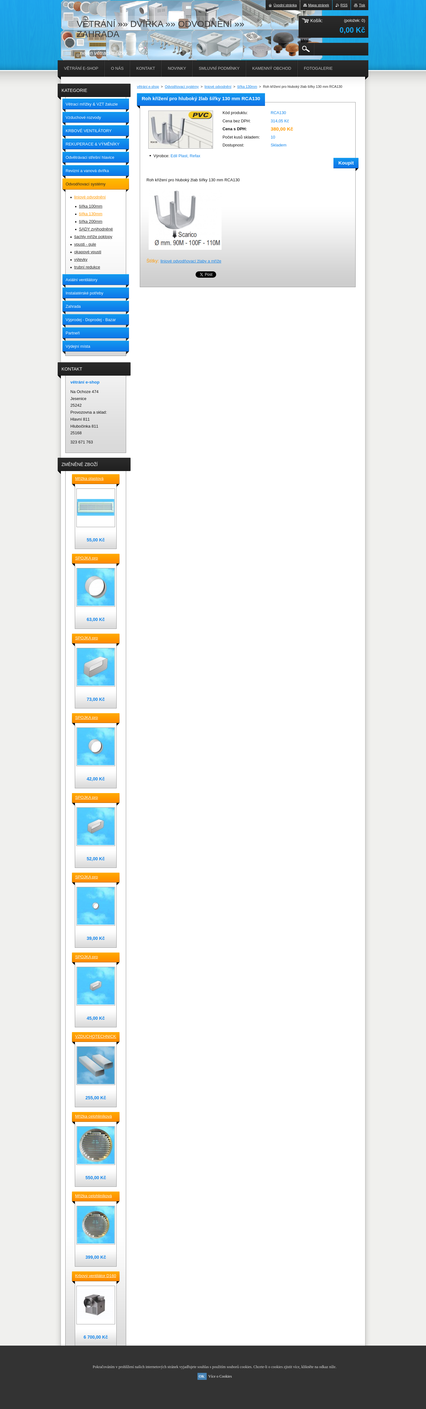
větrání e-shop (148, 86)
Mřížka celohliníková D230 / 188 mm (93, 1117)
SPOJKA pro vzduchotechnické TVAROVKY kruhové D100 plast (94, 877)
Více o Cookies (220, 1376)
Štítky (152, 260)
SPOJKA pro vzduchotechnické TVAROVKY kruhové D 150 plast (94, 558)
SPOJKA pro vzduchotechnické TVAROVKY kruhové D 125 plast (94, 718)
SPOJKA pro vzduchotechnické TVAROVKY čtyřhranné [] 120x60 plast (93, 957)
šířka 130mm (247, 86)
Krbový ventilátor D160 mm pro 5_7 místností (95, 1276)
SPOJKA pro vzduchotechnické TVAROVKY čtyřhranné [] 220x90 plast (93, 638)
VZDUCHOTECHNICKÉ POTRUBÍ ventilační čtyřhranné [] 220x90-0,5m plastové (95, 1037)
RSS (343, 5)
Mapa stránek (318, 5)
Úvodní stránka (285, 5)
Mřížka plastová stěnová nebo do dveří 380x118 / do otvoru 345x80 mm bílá (95, 479)
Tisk (362, 5)
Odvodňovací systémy (182, 86)
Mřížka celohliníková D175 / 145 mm (93, 1196)
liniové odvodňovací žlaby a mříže (190, 261)
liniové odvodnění (217, 86)
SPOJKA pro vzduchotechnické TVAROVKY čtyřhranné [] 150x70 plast (93, 798)
